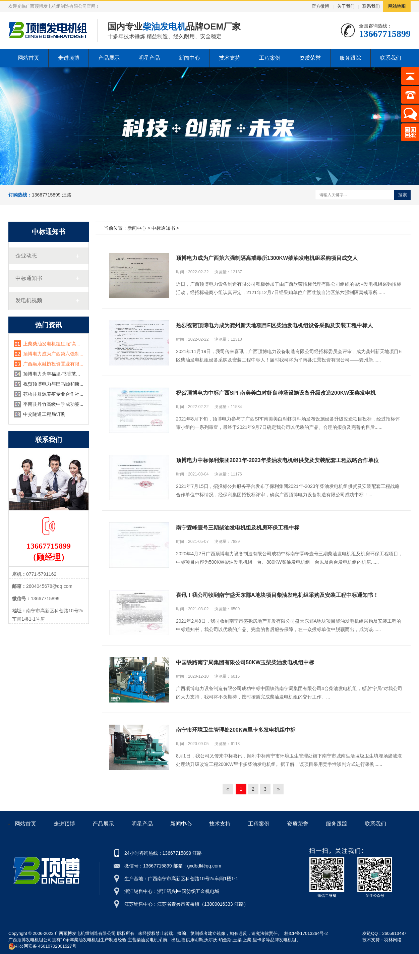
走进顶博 (68, 58)
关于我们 (346, 6)
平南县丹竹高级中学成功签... (53, 404)
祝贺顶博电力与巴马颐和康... (53, 384)
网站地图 (397, 6)
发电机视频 (28, 300)
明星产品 (149, 58)
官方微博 (320, 6)
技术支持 (229, 58)
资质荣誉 (310, 58)
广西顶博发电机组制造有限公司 (85, 933)
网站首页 (28, 58)
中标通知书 (28, 278)
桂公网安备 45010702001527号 (42, 946)
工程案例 (270, 58)
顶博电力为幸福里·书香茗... (51, 374)
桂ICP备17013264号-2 (306, 933)
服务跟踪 (350, 58)
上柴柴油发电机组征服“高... (51, 343)
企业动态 (26, 256)
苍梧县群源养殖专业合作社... (53, 394)
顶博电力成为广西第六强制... (53, 353)
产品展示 (109, 58)
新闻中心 (189, 58)
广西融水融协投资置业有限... (53, 364)
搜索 (402, 194)
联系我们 (371, 6)
